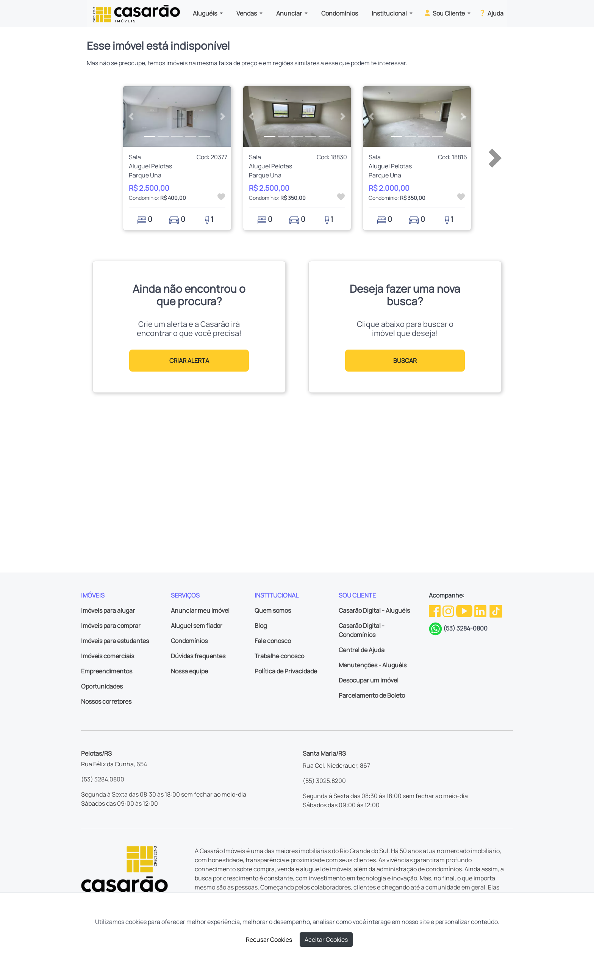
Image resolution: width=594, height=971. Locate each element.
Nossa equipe (189, 671)
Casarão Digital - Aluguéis (374, 610)
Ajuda (490, 13)
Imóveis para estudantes (115, 641)
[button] (131, 116)
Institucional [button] (390, 13)
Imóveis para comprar (111, 625)
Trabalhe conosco (279, 656)
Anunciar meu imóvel (200, 610)
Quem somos (273, 610)
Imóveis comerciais (107, 656)
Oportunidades (102, 686)
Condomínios (339, 13)
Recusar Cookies (269, 939)
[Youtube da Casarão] (465, 610)
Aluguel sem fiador (196, 625)
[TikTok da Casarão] (495, 610)
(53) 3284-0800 (465, 628)
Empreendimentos (106, 671)
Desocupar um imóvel (369, 680)
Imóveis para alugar (108, 610)
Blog (261, 625)
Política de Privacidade (286, 671)
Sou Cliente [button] (444, 13)
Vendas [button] (247, 13)
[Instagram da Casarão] (449, 610)
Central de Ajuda (362, 650)
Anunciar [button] (289, 13)
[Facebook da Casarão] (435, 610)
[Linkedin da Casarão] (481, 610)
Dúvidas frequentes (198, 656)
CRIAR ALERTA (189, 360)
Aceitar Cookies (326, 939)
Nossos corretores (106, 701)
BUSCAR (405, 360)
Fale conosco (273, 641)
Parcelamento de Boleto (372, 695)
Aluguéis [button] (205, 13)
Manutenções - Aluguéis (372, 665)
